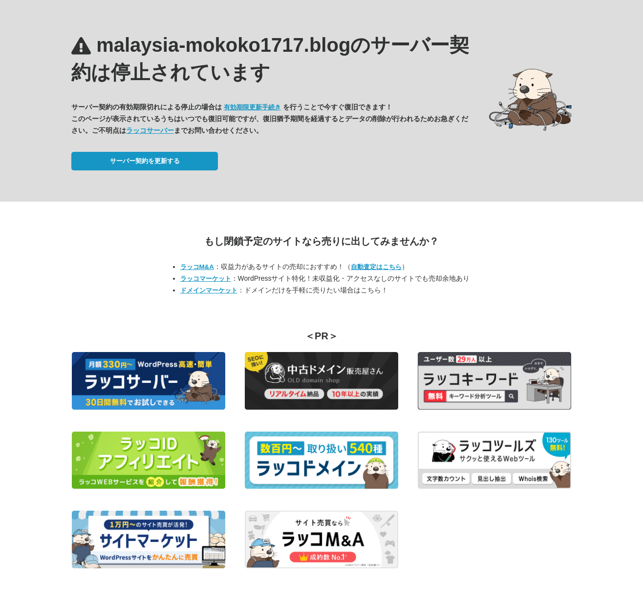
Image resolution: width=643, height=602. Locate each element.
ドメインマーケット (208, 290)
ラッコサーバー (150, 130)
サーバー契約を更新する (145, 161)
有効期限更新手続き (252, 107)
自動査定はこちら (376, 266)
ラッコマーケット (205, 278)
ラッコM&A (197, 266)
